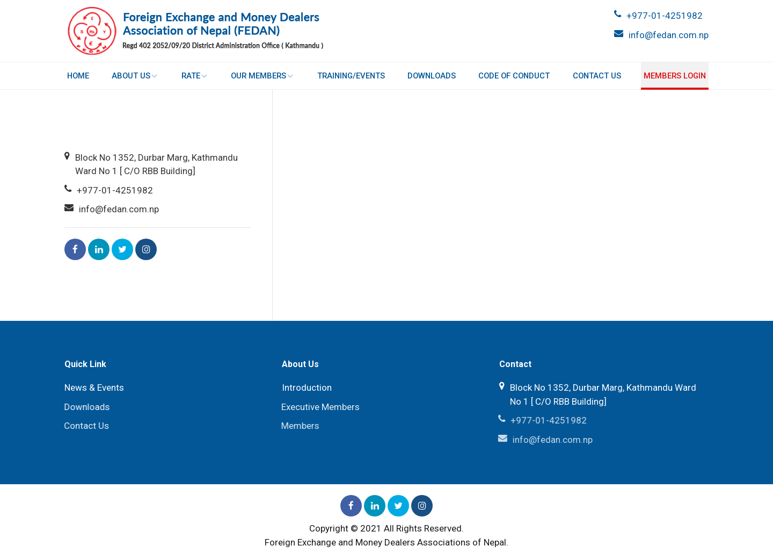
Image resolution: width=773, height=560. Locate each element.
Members (299, 425)
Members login (674, 76)
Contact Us (596, 76)
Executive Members (319, 406)
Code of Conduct (514, 76)
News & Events (94, 387)
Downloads (431, 76)
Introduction (307, 387)
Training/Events (350, 76)
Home (79, 76)
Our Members (262, 76)
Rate (194, 76)
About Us (135, 76)
